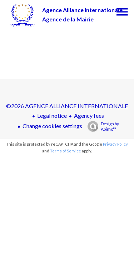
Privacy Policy (115, 144)
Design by (101, 126)
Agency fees (89, 115)
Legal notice (52, 115)
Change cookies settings (52, 125)
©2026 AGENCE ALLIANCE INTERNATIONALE (67, 105)
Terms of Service (65, 150)
